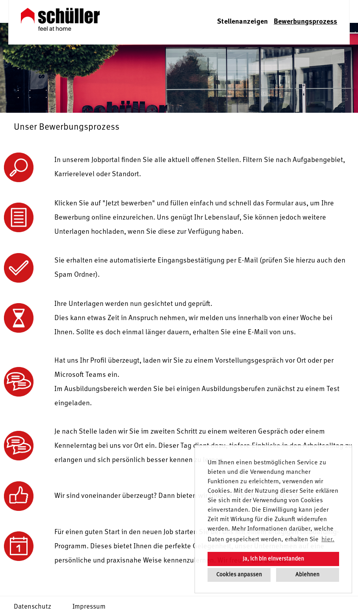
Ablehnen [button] (307, 574)
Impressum (89, 607)
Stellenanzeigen (242, 21)
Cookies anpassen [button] (239, 574)
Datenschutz (32, 607)
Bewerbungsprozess (305, 21)
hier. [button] (327, 539)
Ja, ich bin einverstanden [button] (273, 559)
